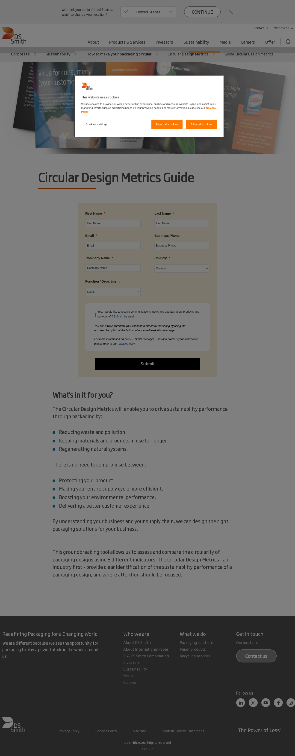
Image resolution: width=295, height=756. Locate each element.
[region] (149, 106)
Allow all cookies (201, 124)
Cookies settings (96, 124)
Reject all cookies (167, 124)
